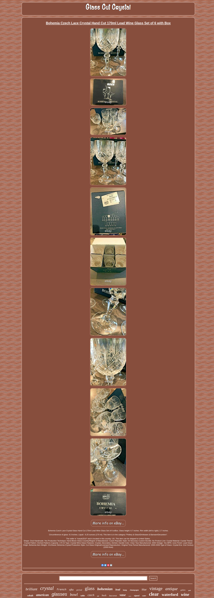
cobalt (30, 595)
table (83, 596)
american (42, 595)
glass (90, 588)
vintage (156, 588)
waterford (170, 594)
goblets (183, 590)
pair (189, 590)
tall (98, 596)
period (79, 590)
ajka (71, 589)
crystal (47, 588)
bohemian (105, 589)
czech (91, 595)
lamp (125, 590)
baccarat (113, 595)
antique (171, 588)
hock (104, 595)
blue (144, 589)
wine (185, 594)
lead (117, 589)
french (61, 589)
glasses (59, 594)
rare (130, 596)
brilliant (31, 589)
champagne (134, 590)
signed (136, 596)
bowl (74, 594)
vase (123, 595)
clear (154, 594)
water (144, 596)
